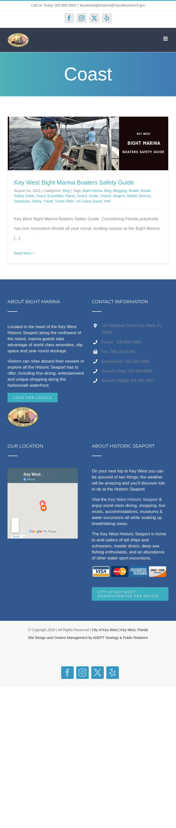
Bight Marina (92, 191)
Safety (37, 201)
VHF (107, 201)
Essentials (55, 196)
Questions (22, 201)
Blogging (120, 191)
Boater (134, 191)
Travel (48, 201)
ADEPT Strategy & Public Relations (120, 638)
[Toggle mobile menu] (165, 38)
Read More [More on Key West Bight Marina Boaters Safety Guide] (22, 253)
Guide (93, 196)
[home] (23, 411)
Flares (70, 196)
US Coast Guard (89, 201)
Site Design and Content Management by (60, 638)
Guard (82, 196)
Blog (66, 191)
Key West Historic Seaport (133, 499)
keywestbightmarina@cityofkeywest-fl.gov (112, 5)
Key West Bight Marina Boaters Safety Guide (74, 182)
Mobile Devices (139, 196)
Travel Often (64, 201)
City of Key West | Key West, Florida (120, 630)
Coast (41, 196)
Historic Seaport (112, 196)
